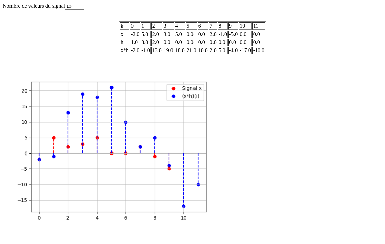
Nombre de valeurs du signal (43, 6)
